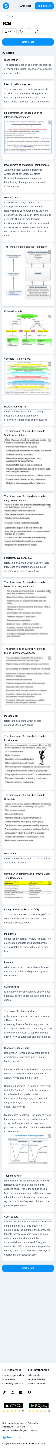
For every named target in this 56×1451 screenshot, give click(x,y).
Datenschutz (34, 1423)
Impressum (7, 1427)
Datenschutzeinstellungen (14, 1430)
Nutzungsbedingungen (13, 1423)
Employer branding (37, 1379)
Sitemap (34, 1430)
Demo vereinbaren (36, 1383)
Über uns (21, 1427)
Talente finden (34, 1375)
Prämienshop (8, 1379)
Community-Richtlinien (12, 1383)
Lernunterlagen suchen (13, 1375)
